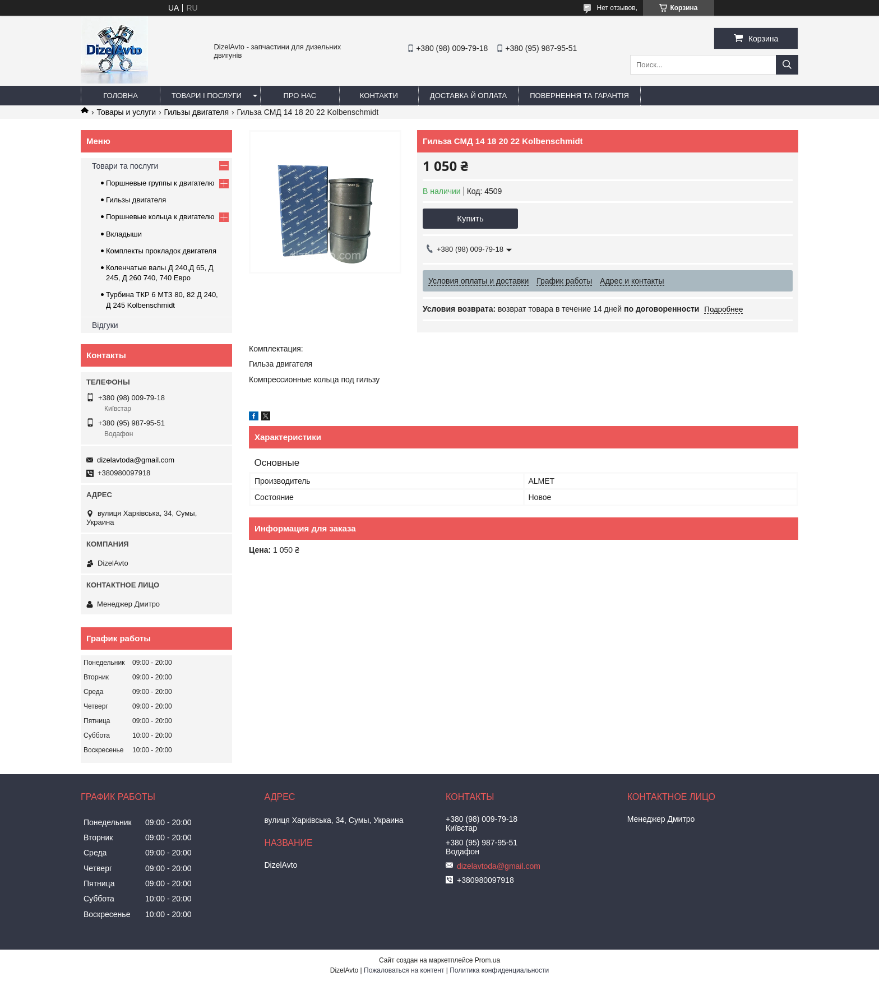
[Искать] (787, 65)
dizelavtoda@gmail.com (135, 460)
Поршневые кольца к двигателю (160, 216)
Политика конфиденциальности (499, 970)
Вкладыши (124, 234)
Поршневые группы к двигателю (160, 183)
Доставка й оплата (468, 95)
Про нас (300, 95)
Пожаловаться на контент (404, 970)
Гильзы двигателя (196, 112)
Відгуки (105, 325)
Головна (120, 95)
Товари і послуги (207, 95)
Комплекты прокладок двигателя (161, 251)
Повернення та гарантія (579, 95)
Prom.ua (487, 960)
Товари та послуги (125, 165)
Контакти (379, 95)
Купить (470, 218)
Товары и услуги (126, 112)
